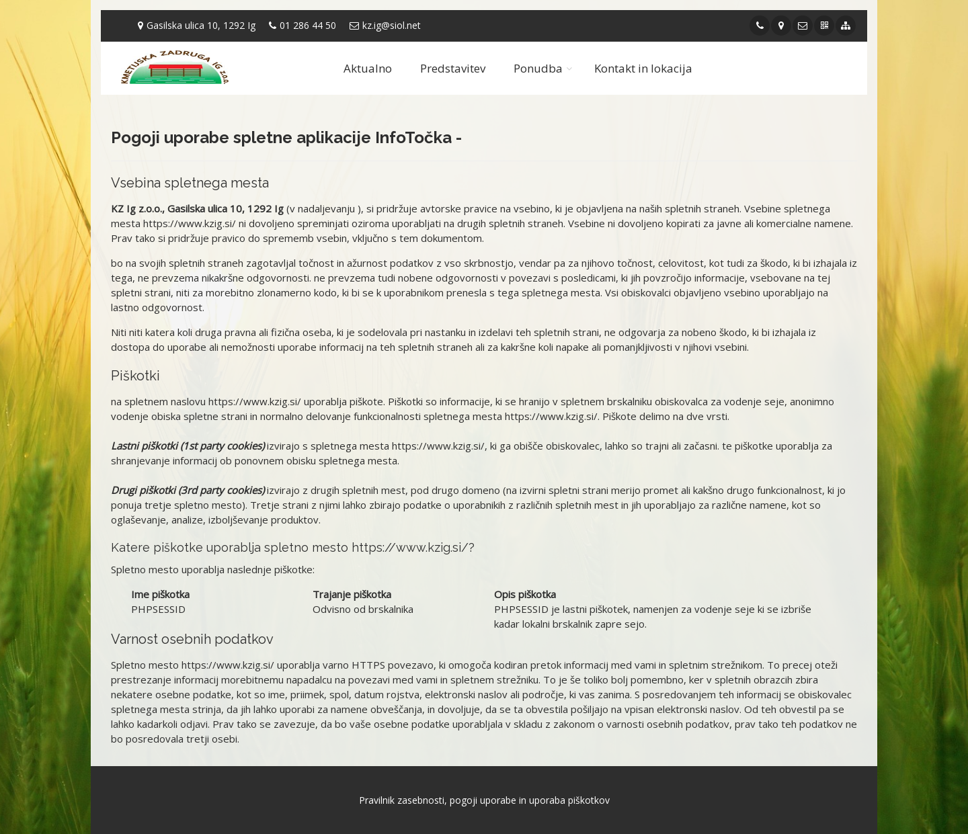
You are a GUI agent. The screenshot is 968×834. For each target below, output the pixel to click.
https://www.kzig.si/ (189, 223)
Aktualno (368, 68)
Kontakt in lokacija (643, 68)
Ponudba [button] (538, 68)
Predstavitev (452, 68)
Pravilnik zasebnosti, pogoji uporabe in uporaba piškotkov (484, 800)
